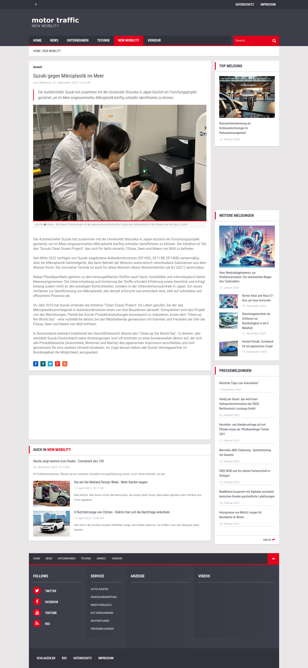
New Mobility (128, 40)
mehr (267, 539)
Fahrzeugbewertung (104, 597)
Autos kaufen (99, 589)
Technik (103, 40)
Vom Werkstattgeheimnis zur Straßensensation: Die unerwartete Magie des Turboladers (245, 277)
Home (37, 40)
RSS (64, 658)
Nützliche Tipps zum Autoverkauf (238, 383)
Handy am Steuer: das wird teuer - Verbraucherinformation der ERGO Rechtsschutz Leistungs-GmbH (239, 403)
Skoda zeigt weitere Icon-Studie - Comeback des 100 (68, 461)
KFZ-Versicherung (102, 612)
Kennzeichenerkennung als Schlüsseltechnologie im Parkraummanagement (235, 128)
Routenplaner (100, 620)
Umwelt (101, 558)
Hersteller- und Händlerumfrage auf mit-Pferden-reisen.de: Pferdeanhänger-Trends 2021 (244, 429)
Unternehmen (78, 40)
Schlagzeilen (46, 658)
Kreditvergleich (101, 605)
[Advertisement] (120, 407)
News (54, 40)
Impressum (268, 4)
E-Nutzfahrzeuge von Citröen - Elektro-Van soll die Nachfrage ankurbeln (122, 512)
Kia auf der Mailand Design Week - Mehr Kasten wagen (111, 482)
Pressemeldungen (102, 628)
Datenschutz (245, 4)
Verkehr (154, 40)
